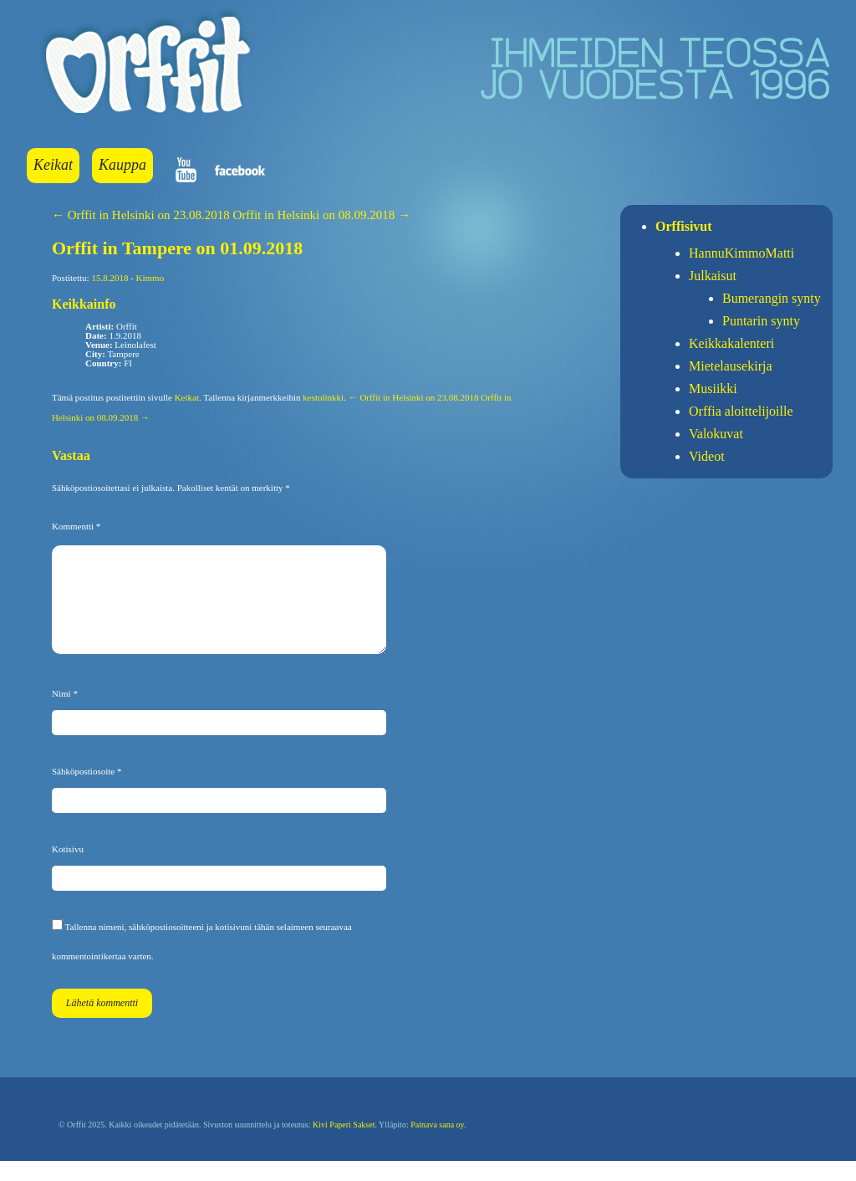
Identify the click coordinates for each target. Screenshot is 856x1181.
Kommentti (76, 526)
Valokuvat (716, 434)
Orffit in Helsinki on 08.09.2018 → (321, 215)
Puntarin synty (761, 321)
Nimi (65, 713)
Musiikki (713, 388)
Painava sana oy (437, 1144)
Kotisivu (68, 869)
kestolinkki (323, 397)
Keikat (53, 164)
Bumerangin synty (771, 298)
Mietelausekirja (730, 366)
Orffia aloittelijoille (741, 411)
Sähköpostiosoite (86, 791)
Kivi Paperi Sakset (343, 1144)
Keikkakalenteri (731, 343)
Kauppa (122, 164)
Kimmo (150, 278)
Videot (707, 456)
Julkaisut (712, 275)
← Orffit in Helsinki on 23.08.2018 (141, 215)
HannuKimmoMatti (741, 253)
